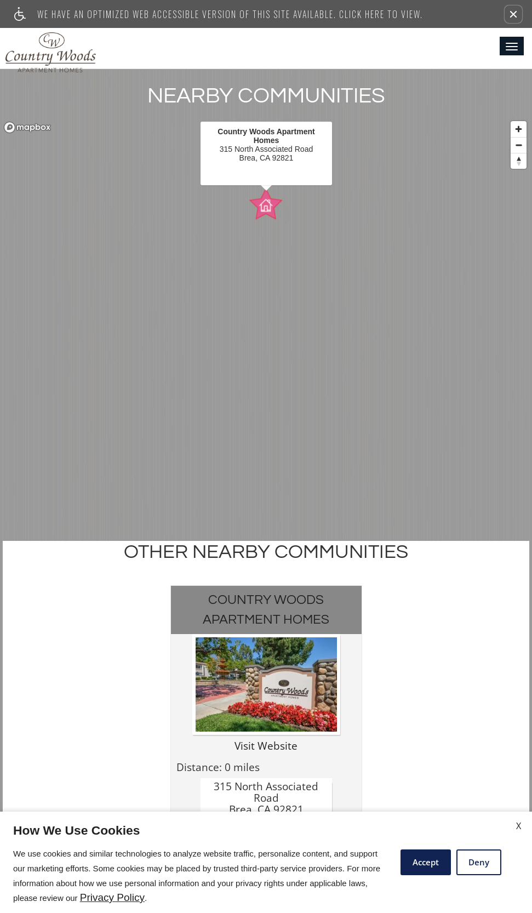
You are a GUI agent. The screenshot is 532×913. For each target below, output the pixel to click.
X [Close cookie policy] (518, 826)
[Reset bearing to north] (519, 161)
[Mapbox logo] (27, 127)
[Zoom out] (519, 145)
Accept (426, 862)
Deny (478, 862)
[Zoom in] (519, 129)
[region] (266, 321)
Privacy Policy (112, 897)
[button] (513, 14)
